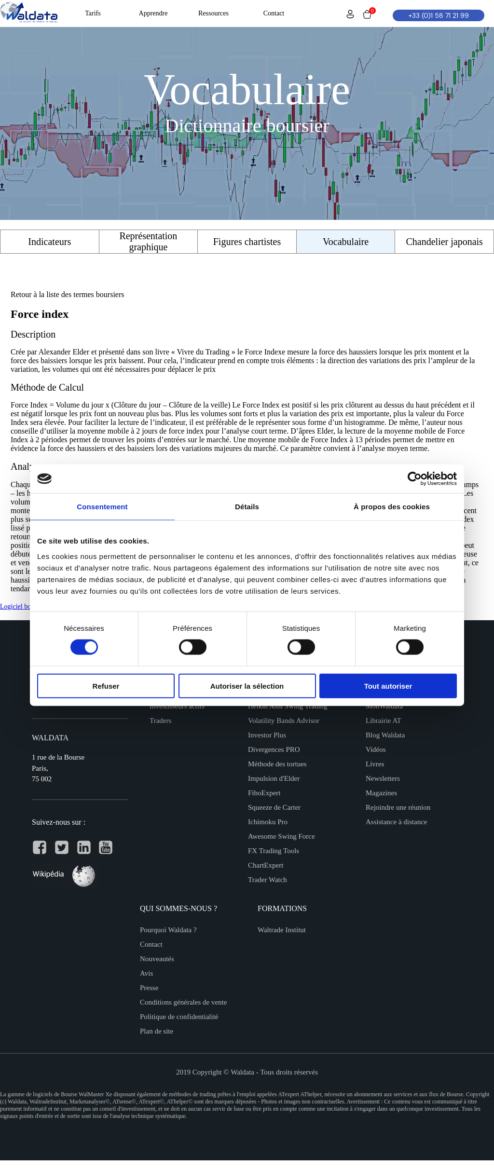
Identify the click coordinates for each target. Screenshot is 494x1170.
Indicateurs (49, 241)
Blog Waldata (385, 735)
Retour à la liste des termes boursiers (67, 294)
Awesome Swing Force (281, 836)
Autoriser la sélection (247, 685)
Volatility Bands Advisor (283, 720)
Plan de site (156, 1031)
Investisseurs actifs (177, 706)
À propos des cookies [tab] (392, 507)
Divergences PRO (274, 749)
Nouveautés (157, 959)
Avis (146, 973)
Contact (151, 944)
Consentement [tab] (102, 507)
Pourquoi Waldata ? (168, 930)
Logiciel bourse (21, 606)
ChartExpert (265, 865)
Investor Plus (267, 735)
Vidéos (376, 749)
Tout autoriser (388, 685)
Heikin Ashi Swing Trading (288, 706)
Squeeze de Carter (274, 807)
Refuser (106, 685)
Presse (149, 988)
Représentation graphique (148, 241)
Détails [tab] (247, 507)
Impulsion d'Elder (274, 778)
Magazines (381, 793)
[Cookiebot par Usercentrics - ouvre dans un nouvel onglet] (414, 479)
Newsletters (383, 778)
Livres (375, 764)
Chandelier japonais (444, 241)
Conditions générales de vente (183, 1002)
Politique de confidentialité (179, 1016)
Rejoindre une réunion (398, 807)
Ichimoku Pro (268, 822)
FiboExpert (264, 793)
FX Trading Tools (273, 851)
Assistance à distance (396, 822)
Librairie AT (383, 720)
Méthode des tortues (277, 764)
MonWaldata (384, 706)
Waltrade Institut (282, 930)
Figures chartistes (247, 241)
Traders (160, 720)
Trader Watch (267, 880)
